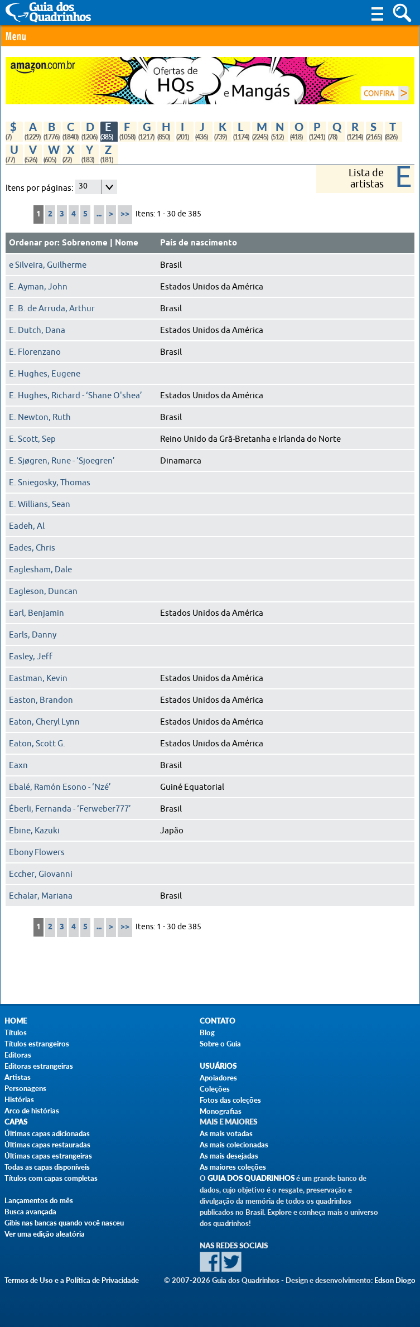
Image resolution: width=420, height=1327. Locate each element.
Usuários (218, 1066)
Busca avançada (30, 1211)
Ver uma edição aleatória (44, 1233)
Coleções (215, 1088)
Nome (126, 243)
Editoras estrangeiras (38, 1065)
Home (15, 1021)
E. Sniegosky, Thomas (49, 482)
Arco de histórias (31, 1110)
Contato (217, 1021)
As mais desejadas (229, 1155)
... (99, 214)
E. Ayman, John (38, 287)
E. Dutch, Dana (37, 330)
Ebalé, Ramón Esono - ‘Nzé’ (60, 787)
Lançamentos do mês (38, 1200)
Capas (15, 1122)
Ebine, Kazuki (34, 831)
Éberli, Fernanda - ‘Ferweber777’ (70, 809)
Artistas (17, 1077)
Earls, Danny (32, 635)
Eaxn (18, 765)
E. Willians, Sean (39, 504)
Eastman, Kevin (38, 678)
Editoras (17, 1054)
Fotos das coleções (230, 1100)
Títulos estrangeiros (36, 1043)
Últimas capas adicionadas (47, 1133)
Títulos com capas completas (51, 1178)
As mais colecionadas (234, 1144)
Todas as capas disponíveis (47, 1166)
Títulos (15, 1032)
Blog (207, 1032)
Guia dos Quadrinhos (251, 1178)
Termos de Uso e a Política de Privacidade (71, 1280)
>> (124, 214)
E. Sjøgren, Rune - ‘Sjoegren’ (62, 461)
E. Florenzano (35, 352)
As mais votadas (226, 1133)
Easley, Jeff (30, 657)
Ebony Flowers (37, 852)
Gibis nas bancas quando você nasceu (64, 1222)
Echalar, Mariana (41, 896)
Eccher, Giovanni (41, 874)
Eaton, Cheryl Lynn (44, 722)
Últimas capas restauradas (47, 1144)
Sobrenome (85, 243)
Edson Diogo (395, 1280)
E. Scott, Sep (32, 439)
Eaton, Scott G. (37, 744)
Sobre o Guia (220, 1043)
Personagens (25, 1088)
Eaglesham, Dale (40, 569)
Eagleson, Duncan (43, 591)
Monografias (221, 1111)
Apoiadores (218, 1077)
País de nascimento (198, 243)
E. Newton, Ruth (40, 417)
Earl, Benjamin (36, 613)
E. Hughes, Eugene (44, 374)
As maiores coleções (233, 1166)
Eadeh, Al (27, 526)
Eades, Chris (32, 548)
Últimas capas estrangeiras (48, 1155)
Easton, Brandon (41, 700)
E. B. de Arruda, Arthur (52, 308)
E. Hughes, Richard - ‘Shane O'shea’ (75, 395)
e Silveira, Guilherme (47, 265)
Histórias (19, 1099)
